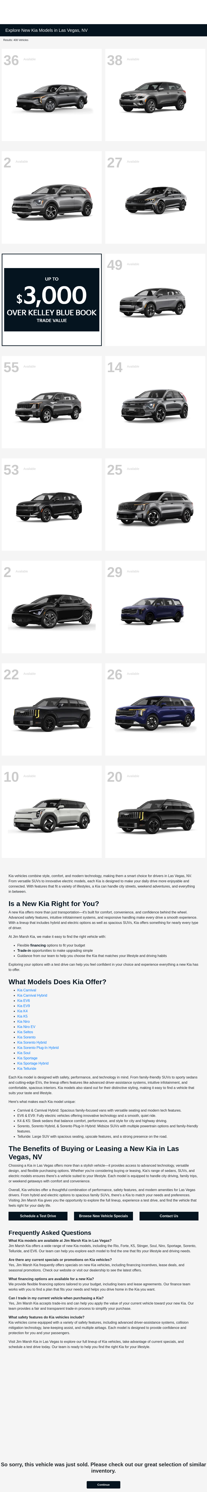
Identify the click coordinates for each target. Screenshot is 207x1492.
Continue (103, 1484)
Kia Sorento (26, 1037)
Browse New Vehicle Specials (103, 1216)
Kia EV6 (23, 1001)
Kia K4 (22, 1011)
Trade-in (24, 950)
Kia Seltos (25, 1032)
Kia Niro (23, 1021)
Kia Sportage (27, 1058)
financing (38, 945)
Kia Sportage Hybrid (32, 1063)
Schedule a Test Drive (38, 1216)
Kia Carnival (26, 990)
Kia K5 (22, 1016)
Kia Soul (23, 1053)
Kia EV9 (23, 1006)
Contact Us (169, 1216)
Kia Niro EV (26, 1027)
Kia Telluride (26, 1068)
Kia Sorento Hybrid (32, 1042)
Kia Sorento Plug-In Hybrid (38, 1048)
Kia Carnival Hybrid (32, 995)
